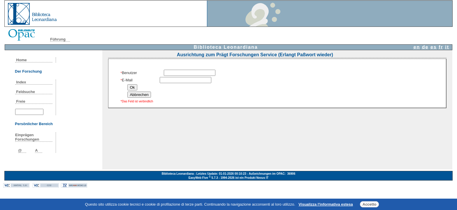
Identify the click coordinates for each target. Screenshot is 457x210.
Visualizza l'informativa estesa (325, 204)
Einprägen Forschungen (27, 137)
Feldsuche (25, 92)
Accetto (370, 204)
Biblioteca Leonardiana (226, 47)
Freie (20, 101)
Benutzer (129, 73)
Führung (58, 39)
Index (21, 82)
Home (21, 60)
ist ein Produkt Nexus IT (251, 177)
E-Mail (127, 80)
